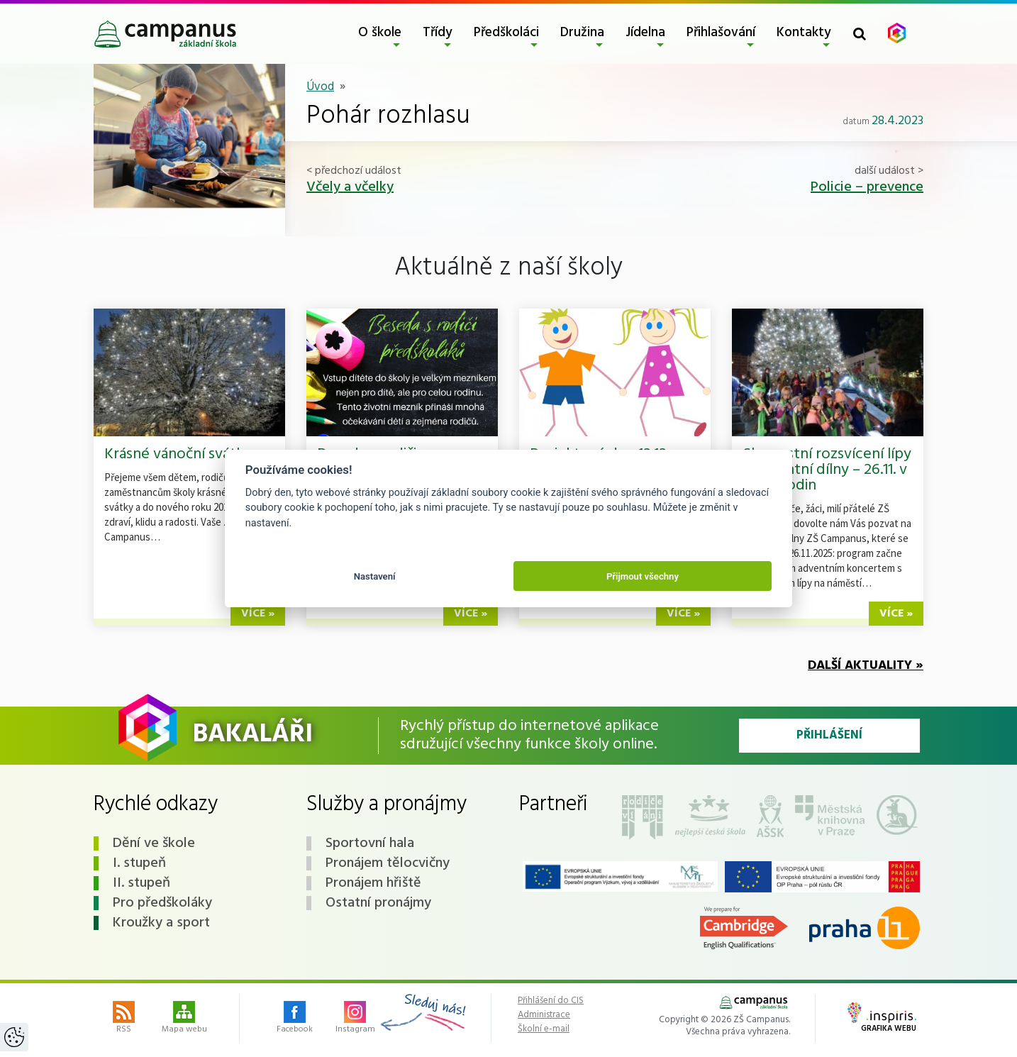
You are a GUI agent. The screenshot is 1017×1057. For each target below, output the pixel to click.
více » (257, 613)
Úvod (320, 86)
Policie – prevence (867, 187)
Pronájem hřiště (373, 883)
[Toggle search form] (859, 34)
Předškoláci (506, 32)
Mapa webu (184, 1018)
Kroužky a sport (161, 923)
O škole (379, 32)
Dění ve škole (154, 843)
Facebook (295, 1018)
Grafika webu (882, 1018)
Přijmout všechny (642, 576)
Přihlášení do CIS (551, 1001)
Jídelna (645, 32)
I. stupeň (139, 863)
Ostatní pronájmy (378, 903)
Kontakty (804, 32)
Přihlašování (721, 32)
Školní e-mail (543, 1029)
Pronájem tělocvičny (388, 863)
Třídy (437, 32)
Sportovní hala (370, 843)
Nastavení (375, 576)
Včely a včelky (350, 187)
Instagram (355, 1018)
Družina (582, 32)
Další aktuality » (865, 665)
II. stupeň (141, 883)
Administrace (544, 1015)
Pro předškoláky (162, 903)
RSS (124, 1018)
